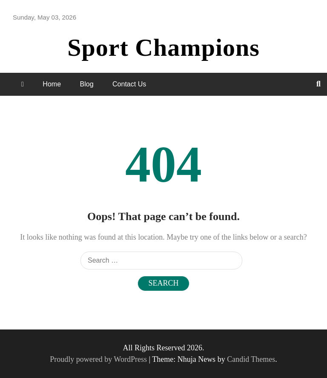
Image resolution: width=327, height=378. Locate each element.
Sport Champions (163, 47)
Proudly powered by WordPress (99, 359)
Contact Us (129, 84)
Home (52, 84)
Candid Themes (251, 359)
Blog (87, 84)
